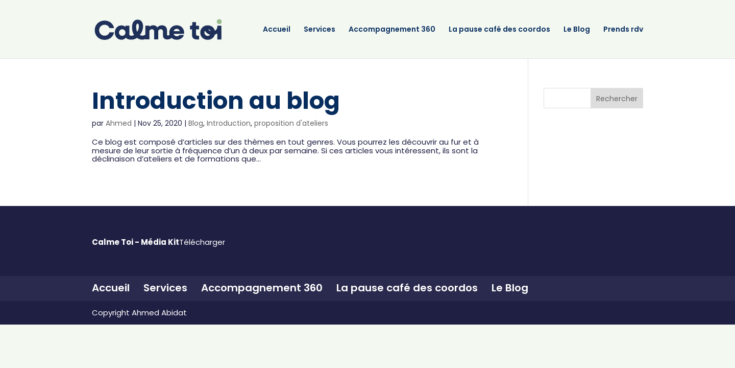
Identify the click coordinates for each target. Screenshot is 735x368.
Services (319, 30)
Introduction (229, 123)
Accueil (276, 30)
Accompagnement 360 (392, 30)
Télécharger (202, 242)
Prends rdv (623, 30)
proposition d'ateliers (291, 123)
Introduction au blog (216, 100)
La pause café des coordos (499, 30)
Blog (195, 123)
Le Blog (577, 30)
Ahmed (119, 123)
